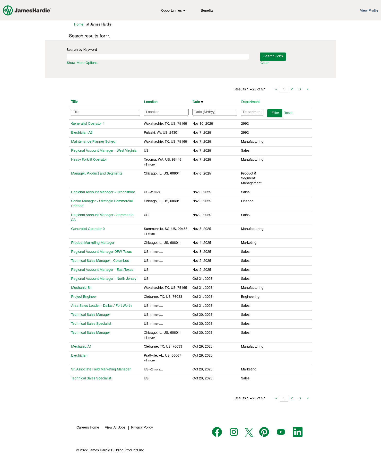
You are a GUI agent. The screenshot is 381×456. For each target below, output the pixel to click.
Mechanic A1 (81, 347)
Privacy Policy (142, 428)
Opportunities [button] (173, 11)
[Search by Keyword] (158, 57)
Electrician (79, 356)
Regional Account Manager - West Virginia (104, 151)
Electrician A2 (82, 133)
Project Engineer (84, 297)
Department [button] (250, 102)
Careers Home (88, 428)
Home (78, 24)
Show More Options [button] (82, 63)
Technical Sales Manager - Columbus (100, 261)
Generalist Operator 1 (88, 124)
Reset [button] (288, 113)
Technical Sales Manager (90, 315)
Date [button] (198, 102)
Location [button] (150, 102)
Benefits (207, 11)
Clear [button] (264, 63)
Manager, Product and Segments (96, 173)
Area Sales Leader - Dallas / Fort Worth (101, 306)
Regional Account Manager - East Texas (102, 270)
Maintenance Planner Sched (93, 142)
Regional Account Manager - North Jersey (103, 279)
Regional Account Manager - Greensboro (103, 192)
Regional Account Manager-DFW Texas (101, 252)
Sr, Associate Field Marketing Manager (101, 369)
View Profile (369, 11)
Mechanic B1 (81, 288)
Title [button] (74, 102)
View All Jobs (115, 428)
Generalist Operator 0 (88, 229)
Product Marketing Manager (92, 243)
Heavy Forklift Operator (89, 160)
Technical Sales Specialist (91, 324)
